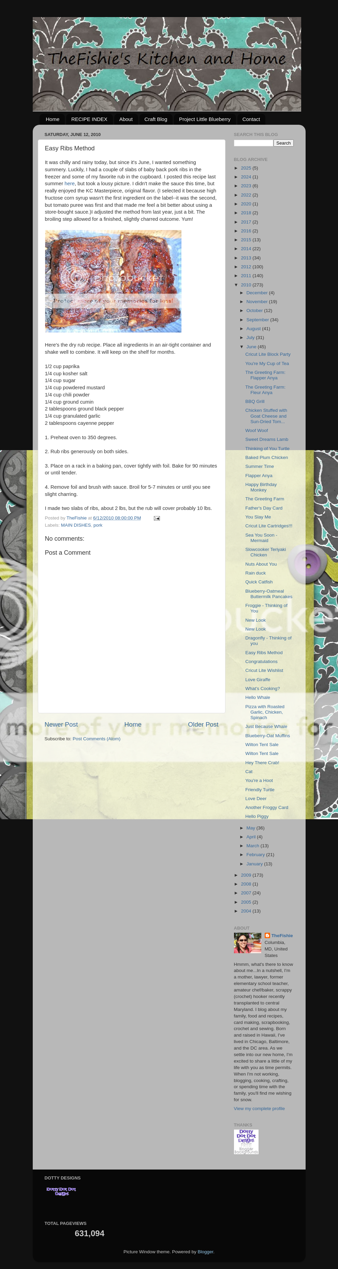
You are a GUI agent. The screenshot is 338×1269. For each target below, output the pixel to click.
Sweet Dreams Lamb (266, 439)
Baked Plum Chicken (266, 457)
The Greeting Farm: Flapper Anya (265, 375)
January (255, 863)
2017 (246, 222)
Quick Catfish (259, 581)
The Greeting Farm (264, 498)
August (254, 328)
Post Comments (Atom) (96, 738)
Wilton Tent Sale (261, 744)
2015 (246, 239)
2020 (246, 203)
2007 (246, 892)
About (126, 119)
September (258, 319)
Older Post (203, 724)
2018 (246, 212)
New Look (255, 620)
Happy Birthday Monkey (261, 487)
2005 (246, 902)
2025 (246, 168)
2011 (246, 275)
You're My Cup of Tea (267, 363)
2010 (246, 284)
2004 (246, 911)
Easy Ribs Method (264, 652)
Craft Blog (156, 119)
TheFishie (282, 935)
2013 (246, 257)
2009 (246, 875)
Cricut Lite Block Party (268, 354)
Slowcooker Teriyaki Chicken (265, 552)
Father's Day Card (263, 508)
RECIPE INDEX (89, 119)
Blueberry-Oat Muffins (267, 735)
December (258, 292)
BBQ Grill (254, 401)
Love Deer (255, 798)
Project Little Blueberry (205, 119)
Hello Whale (257, 697)
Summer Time (259, 466)
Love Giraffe (257, 679)
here (69, 183)
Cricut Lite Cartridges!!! (268, 525)
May (251, 828)
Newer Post (61, 724)
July (251, 337)
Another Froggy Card (266, 807)
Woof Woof (256, 430)
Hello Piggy (256, 816)
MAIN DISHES (76, 525)
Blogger (206, 1251)
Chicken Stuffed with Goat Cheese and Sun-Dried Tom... (266, 416)
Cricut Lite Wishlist (264, 670)
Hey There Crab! (262, 762)
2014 (246, 248)
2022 (246, 195)
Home (52, 119)
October (255, 310)
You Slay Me (258, 516)
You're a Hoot (259, 780)
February (256, 854)
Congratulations (261, 661)
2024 (246, 176)
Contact (251, 119)
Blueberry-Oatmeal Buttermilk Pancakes (268, 594)
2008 (246, 884)
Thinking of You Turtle (267, 448)
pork (97, 525)
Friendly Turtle (260, 789)
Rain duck (255, 573)
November (258, 301)
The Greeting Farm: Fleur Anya (265, 389)
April (252, 836)
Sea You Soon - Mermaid (261, 537)
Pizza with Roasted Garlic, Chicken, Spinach (264, 712)
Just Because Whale (266, 726)
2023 (246, 185)
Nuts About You (261, 564)
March (254, 845)
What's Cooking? (262, 688)
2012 (246, 266)
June (252, 346)
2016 (246, 230)
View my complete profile (259, 1108)
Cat (248, 771)
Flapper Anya (259, 475)
